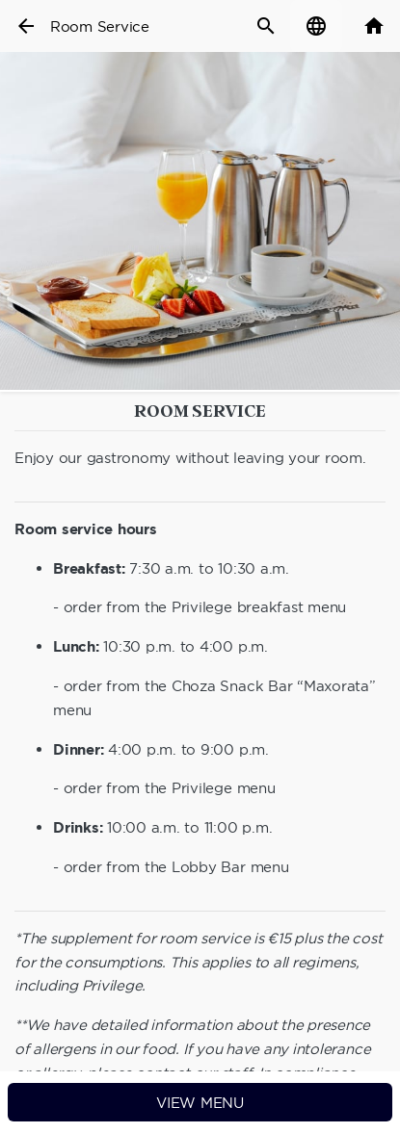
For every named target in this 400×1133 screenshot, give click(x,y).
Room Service (99, 26)
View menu (200, 1103)
